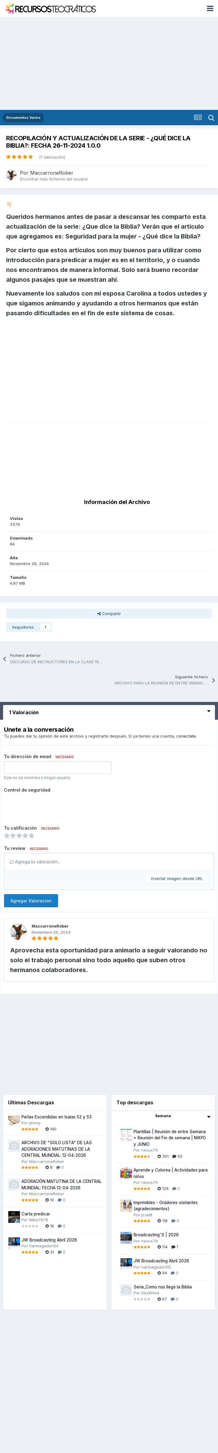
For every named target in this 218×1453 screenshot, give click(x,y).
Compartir (109, 613)
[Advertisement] (109, 64)
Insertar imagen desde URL (177, 878)
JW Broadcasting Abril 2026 (49, 1240)
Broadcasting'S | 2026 (156, 1234)
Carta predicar (35, 1213)
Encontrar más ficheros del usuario (54, 178)
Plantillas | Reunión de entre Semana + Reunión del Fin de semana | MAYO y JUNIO (170, 1138)
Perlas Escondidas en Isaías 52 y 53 (56, 1116)
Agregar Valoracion (31, 900)
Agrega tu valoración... (35, 861)
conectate (186, 736)
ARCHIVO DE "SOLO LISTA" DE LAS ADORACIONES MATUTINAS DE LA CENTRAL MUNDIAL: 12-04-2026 (56, 1149)
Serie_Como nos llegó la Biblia (163, 1286)
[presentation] (50, 807)
